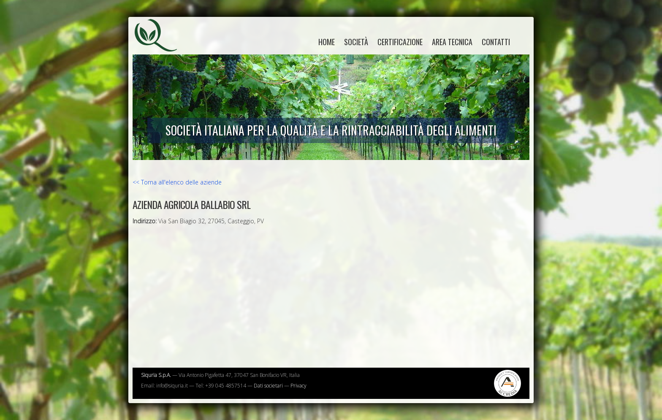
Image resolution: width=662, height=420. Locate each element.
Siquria (160, 44)
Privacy (298, 385)
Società (356, 41)
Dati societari (268, 385)
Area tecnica (452, 41)
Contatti (496, 41)
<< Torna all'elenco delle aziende (177, 182)
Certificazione (400, 41)
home (326, 41)
